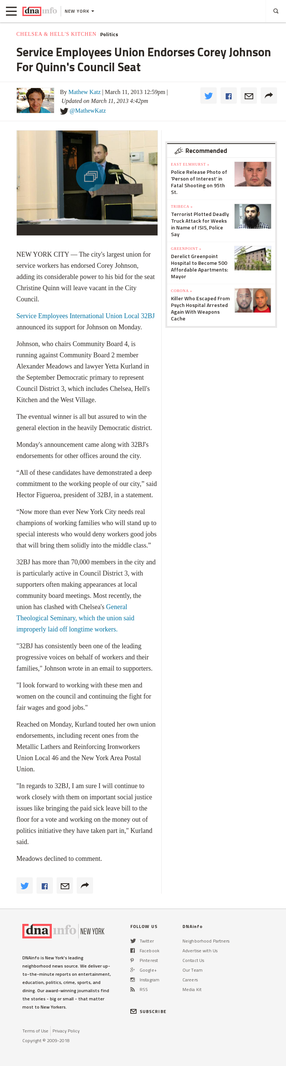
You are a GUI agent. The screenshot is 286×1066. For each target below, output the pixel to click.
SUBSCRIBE (148, 1011)
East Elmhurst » (190, 164)
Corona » (181, 291)
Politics (109, 34)
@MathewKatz (88, 110)
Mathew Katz (85, 92)
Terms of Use (35, 1030)
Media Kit (191, 989)
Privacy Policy (66, 1030)
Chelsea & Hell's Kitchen (56, 34)
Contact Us (193, 960)
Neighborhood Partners (206, 940)
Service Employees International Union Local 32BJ (85, 316)
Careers (190, 979)
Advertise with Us (199, 950)
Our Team (192, 969)
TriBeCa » (182, 206)
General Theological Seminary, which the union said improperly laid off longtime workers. (75, 618)
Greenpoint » (186, 249)
